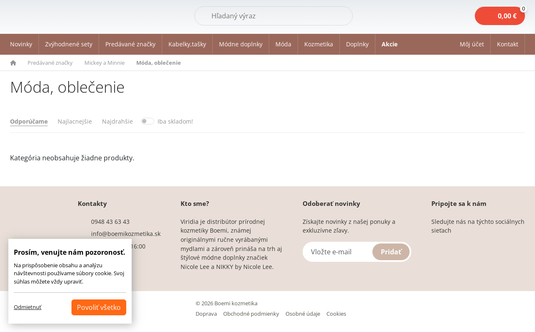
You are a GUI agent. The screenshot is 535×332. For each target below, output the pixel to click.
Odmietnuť (27, 307)
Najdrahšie (117, 121)
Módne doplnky (240, 44)
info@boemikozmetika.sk (125, 234)
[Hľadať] (273, 15)
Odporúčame (29, 121)
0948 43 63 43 (110, 222)
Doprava (206, 314)
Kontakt (507, 44)
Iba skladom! (175, 121)
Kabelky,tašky (187, 44)
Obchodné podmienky (251, 314)
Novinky (21, 44)
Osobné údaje (302, 314)
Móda (283, 44)
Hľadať (331, 15)
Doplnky (357, 44)
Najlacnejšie (75, 121)
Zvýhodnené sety (68, 44)
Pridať (391, 251)
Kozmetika (318, 44)
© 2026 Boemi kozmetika (226, 303)
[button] (472, 44)
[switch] (147, 121)
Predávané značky (130, 44)
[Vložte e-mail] (357, 252)
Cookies (336, 314)
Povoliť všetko (99, 307)
